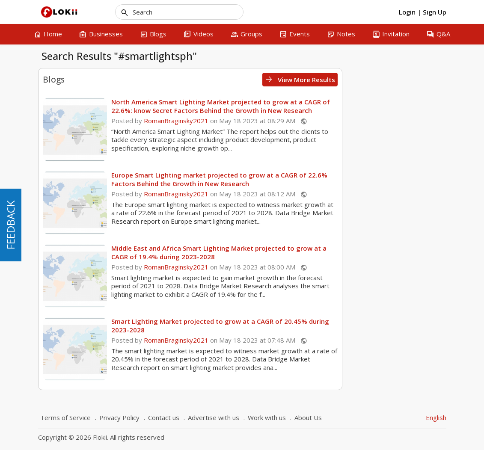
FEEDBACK (10, 225)
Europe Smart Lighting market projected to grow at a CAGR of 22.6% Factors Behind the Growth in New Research (323, 179)
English (436, 417)
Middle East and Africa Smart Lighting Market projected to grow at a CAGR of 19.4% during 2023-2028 (322, 252)
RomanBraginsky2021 (279, 120)
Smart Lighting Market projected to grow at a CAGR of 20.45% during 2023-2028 (324, 325)
